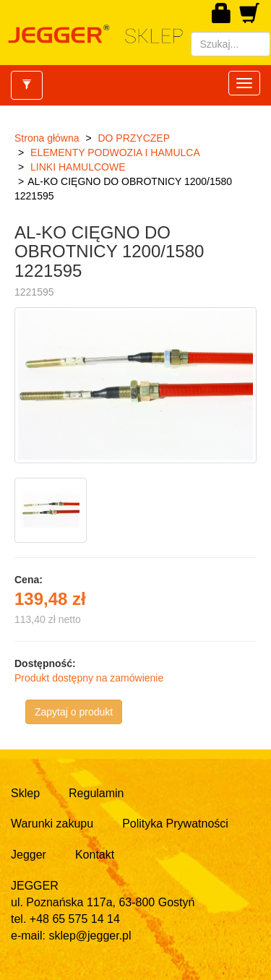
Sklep (25, 793)
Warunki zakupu (52, 823)
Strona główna (46, 138)
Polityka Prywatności (175, 823)
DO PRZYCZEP (134, 138)
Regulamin (96, 793)
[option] (52, 510)
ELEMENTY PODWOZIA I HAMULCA (115, 152)
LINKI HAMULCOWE (77, 167)
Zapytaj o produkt (74, 712)
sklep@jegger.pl (89, 935)
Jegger (28, 854)
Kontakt (94, 854)
